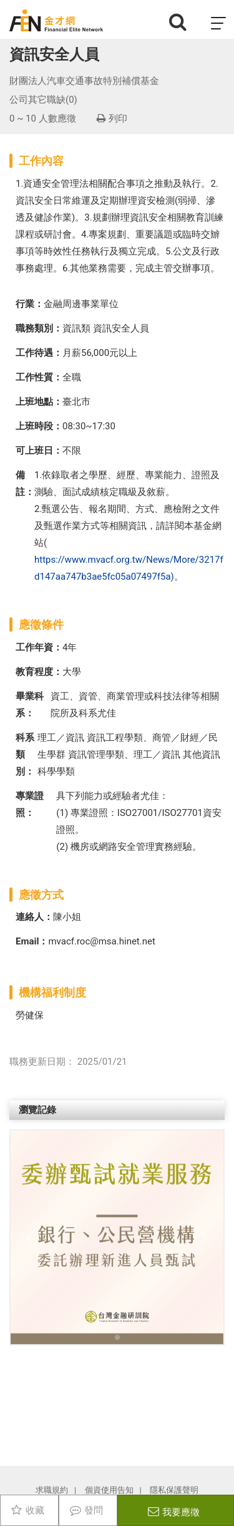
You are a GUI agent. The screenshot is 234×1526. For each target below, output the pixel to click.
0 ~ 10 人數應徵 (42, 118)
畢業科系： (30, 705)
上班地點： (39, 401)
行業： (30, 304)
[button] (26, 1237)
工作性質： (39, 377)
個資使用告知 (109, 1490)
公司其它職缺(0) (43, 99)
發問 (93, 1510)
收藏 (35, 1510)
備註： (25, 483)
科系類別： (25, 754)
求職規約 (52, 1490)
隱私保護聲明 (174, 1490)
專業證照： (30, 804)
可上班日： (39, 450)
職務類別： (39, 328)
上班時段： (39, 426)
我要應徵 (181, 1512)
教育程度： (39, 671)
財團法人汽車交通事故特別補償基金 (84, 80)
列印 (112, 118)
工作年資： (39, 647)
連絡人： (34, 916)
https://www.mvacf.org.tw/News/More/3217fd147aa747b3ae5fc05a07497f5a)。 (128, 568)
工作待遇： (39, 352)
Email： (32, 941)
